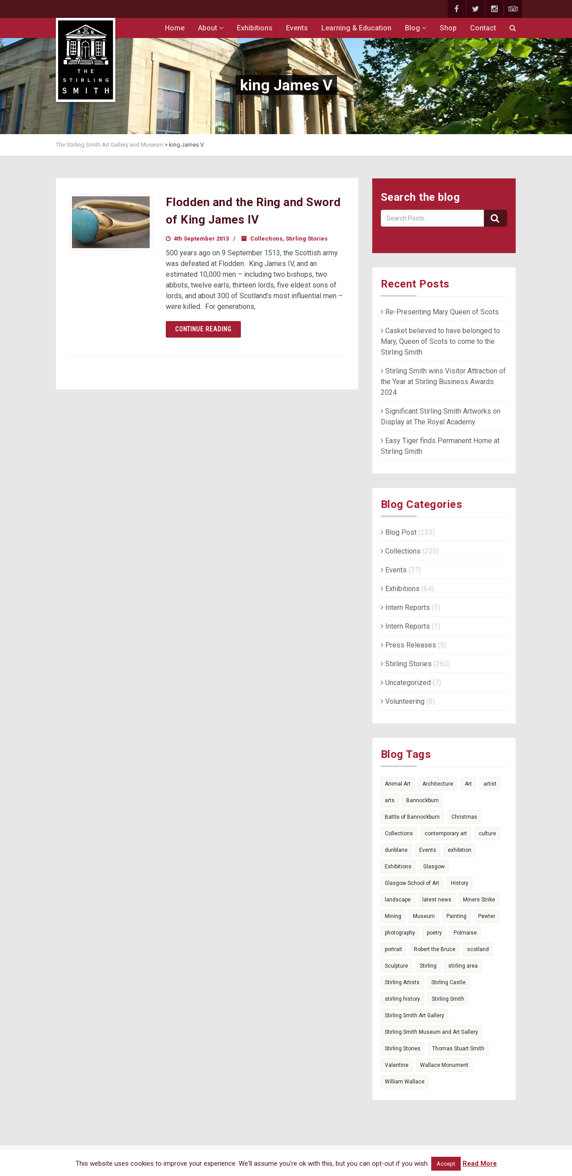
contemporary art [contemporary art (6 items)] (446, 833)
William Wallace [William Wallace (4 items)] (405, 1082)
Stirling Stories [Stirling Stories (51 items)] (403, 1048)
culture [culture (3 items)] (487, 833)
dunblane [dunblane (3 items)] (396, 850)
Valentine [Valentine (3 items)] (396, 1065)
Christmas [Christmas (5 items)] (464, 817)
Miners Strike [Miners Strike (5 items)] (479, 900)
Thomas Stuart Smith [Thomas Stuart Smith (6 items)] (458, 1048)
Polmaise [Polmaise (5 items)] (465, 933)
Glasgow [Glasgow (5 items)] (434, 866)
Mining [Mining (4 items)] (393, 916)
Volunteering (403, 701)
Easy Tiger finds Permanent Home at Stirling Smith (440, 446)
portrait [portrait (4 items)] (393, 949)
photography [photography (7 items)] (400, 933)
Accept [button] (446, 1163)
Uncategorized (406, 682)
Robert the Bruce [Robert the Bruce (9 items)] (434, 949)
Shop (448, 28)
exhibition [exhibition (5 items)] (459, 850)
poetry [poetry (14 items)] (434, 933)
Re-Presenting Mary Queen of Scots (440, 312)
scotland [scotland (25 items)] (478, 949)
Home (175, 28)
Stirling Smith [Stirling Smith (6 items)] (448, 999)
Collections (266, 238)
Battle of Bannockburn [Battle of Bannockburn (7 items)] (412, 817)
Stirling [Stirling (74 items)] (428, 966)
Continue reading (203, 329)
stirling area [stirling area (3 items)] (463, 966)
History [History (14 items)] (459, 883)
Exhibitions (255, 28)
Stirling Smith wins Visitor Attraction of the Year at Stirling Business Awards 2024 (443, 382)
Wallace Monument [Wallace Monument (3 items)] (444, 1065)
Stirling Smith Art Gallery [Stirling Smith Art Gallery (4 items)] (414, 1015)
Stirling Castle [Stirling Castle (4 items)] (448, 982)
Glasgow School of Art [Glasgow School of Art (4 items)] (412, 883)
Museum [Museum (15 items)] (424, 916)
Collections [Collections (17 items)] (399, 833)
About (210, 28)
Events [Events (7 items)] (427, 850)
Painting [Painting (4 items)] (456, 916)
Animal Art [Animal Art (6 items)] (398, 784)
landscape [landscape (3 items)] (398, 900)
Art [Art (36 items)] (468, 784)
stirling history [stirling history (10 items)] (402, 999)
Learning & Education (356, 28)
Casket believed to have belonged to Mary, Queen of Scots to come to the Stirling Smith (440, 341)
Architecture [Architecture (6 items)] (437, 784)
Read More (480, 1163)
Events (297, 28)
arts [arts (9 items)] (390, 800)
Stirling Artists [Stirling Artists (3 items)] (402, 982)
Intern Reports (405, 607)
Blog (415, 28)
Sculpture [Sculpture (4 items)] (396, 966)
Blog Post (398, 532)
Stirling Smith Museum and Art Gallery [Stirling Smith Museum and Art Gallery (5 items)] (431, 1032)
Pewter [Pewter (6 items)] (486, 916)
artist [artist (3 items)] (490, 784)
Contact (483, 28)
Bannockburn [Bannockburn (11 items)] (422, 800)
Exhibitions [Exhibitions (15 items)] (398, 866)
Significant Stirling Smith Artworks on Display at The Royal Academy (440, 416)
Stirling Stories (307, 238)
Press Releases (408, 645)
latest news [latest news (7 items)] (436, 900)
